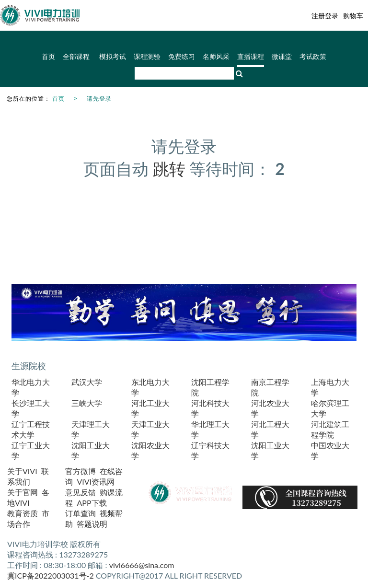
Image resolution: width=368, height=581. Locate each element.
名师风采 (216, 57)
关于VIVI (22, 471)
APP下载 (91, 502)
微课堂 (282, 57)
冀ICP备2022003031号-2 (50, 575)
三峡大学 (86, 402)
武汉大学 (86, 381)
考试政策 (312, 57)
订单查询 (80, 513)
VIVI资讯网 (96, 481)
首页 (48, 57)
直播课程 (250, 57)
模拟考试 (112, 57)
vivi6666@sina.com (141, 564)
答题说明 (92, 523)
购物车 (353, 16)
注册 (318, 16)
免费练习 (181, 57)
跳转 (169, 168)
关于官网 (22, 492)
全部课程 (77, 57)
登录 (331, 16)
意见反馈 (80, 492)
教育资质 (22, 513)
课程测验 (147, 57)
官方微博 (80, 471)
